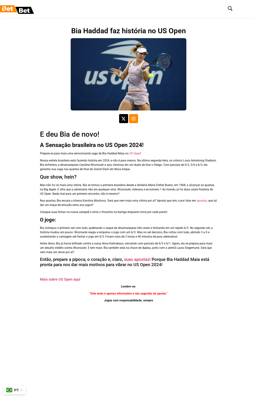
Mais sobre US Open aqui (60, 279)
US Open (134, 153)
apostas (202, 200)
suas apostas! (137, 259)
